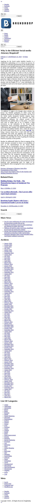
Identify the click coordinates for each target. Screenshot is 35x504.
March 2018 (7, 378)
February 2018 (8, 379)
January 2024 (8, 266)
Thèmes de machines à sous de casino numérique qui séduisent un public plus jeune (18, 225)
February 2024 (8, 264)
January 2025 (8, 250)
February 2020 (8, 341)
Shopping (7, 454)
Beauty (6, 409)
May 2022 (7, 298)
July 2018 (7, 371)
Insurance (7, 438)
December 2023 (8, 267)
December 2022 (8, 286)
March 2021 (7, 320)
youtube (6, 9)
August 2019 (8, 351)
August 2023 (8, 274)
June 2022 (7, 296)
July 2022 (7, 294)
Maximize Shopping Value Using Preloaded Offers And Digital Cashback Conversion (18, 235)
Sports (6, 459)
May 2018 (7, 375)
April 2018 (7, 376)
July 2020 (7, 333)
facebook (7, 6)
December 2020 (8, 325)
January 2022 (8, 304)
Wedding (6, 470)
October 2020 (8, 328)
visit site (28, 130)
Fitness (6, 424)
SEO (5, 453)
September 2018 (9, 368)
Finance (6, 41)
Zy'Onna (25, 56)
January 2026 (8, 243)
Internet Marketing (9, 440)
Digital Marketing (9, 416)
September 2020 (9, 330)
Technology (7, 38)
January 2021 (8, 323)
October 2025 (8, 245)
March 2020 (7, 339)
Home (6, 33)
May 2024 (7, 259)
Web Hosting (8, 469)
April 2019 (7, 357)
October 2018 (8, 367)
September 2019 (9, 349)
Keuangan (7, 441)
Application (7, 406)
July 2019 (7, 352)
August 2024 (8, 254)
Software (6, 457)
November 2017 (9, 384)
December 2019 (8, 344)
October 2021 (8, 309)
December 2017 (8, 383)
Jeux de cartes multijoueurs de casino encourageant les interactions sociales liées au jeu (18, 222)
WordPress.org (8, 487)
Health (6, 35)
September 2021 (9, 310)
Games (6, 36)
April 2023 (7, 280)
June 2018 (7, 373)
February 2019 (8, 360)
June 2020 (7, 334)
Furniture (7, 427)
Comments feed (8, 485)
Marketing (7, 445)
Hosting (6, 437)
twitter (6, 7)
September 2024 (9, 253)
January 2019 (8, 362)
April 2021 (7, 318)
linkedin (6, 4)
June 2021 (7, 315)
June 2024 (7, 258)
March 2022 (7, 301)
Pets (5, 449)
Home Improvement (10, 435)
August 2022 (8, 293)
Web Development (9, 467)
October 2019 (8, 347)
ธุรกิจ (6, 472)
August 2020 (8, 331)
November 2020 (9, 326)
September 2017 (9, 387)
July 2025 (7, 248)
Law (2, 58)
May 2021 (7, 317)
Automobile (7, 408)
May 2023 (7, 278)
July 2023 (7, 275)
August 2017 (8, 389)
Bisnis (6, 411)
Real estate (7, 451)
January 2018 (8, 381)
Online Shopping (9, 448)
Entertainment (8, 419)
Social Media (8, 456)
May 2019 (7, 355)
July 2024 (7, 256)
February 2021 (8, 322)
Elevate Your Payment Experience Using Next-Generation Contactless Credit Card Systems (17, 232)
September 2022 (9, 291)
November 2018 (9, 365)
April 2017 (7, 395)
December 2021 (8, 306)
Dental (6, 414)
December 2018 (8, 363)
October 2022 (8, 290)
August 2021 (8, 312)
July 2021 (7, 314)
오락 (5, 474)
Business (6, 40)
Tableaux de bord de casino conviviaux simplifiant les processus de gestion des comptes (18, 228)
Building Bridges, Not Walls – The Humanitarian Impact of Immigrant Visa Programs (15, 183)
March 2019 (7, 359)
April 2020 (7, 338)
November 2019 (9, 346)
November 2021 (9, 307)
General (6, 430)
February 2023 (8, 283)
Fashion (6, 421)
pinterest (6, 11)
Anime (6, 405)
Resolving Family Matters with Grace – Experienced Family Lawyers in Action (15, 201)
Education (7, 417)
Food (5, 425)
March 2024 (7, 262)
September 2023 (9, 272)
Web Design (7, 465)
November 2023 (9, 269)
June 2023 (7, 277)
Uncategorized (8, 464)
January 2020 (8, 343)
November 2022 (9, 288)
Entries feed (7, 483)
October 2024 (8, 251)
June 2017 (7, 392)
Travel (6, 462)
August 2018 (8, 370)
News (5, 446)
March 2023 (7, 282)
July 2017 (7, 391)
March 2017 (7, 397)
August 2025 (8, 246)
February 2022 (8, 302)
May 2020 (7, 336)
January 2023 (8, 285)
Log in (6, 482)
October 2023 (8, 270)
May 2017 (7, 394)
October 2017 (8, 386)
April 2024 (7, 261)
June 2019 (7, 354)
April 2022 (7, 299)
